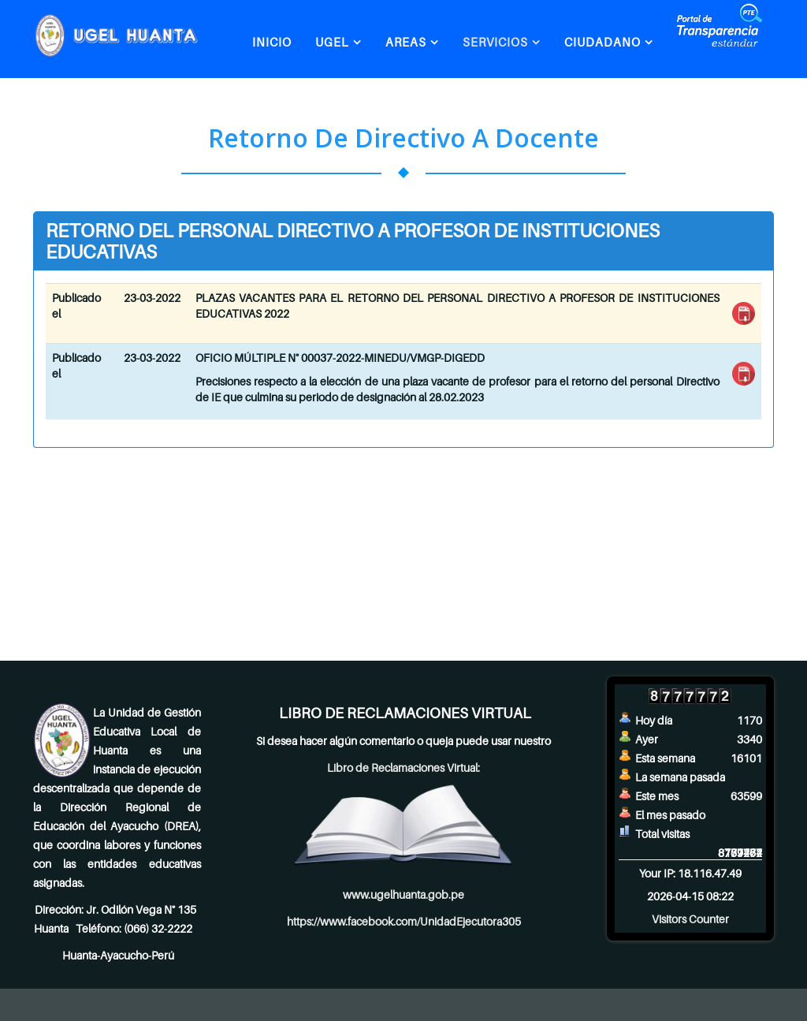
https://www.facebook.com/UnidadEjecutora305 (404, 921)
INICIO (272, 42)
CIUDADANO (602, 42)
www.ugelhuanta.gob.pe (403, 894)
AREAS (405, 42)
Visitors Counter (690, 919)
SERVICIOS (495, 42)
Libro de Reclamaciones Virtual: (403, 767)
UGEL (332, 42)
